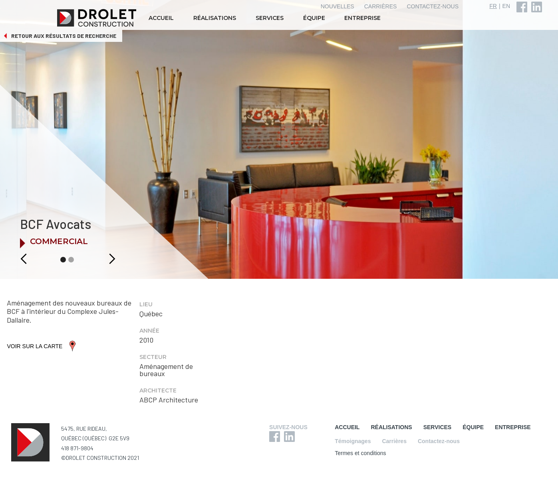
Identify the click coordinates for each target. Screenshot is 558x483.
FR (493, 6)
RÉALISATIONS (214, 18)
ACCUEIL (161, 18)
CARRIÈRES (380, 6)
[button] (15, 259)
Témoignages (353, 441)
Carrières (394, 441)
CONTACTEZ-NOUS (433, 6)
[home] (97, 18)
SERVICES (270, 18)
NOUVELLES (337, 6)
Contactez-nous (439, 441)
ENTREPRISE (362, 18)
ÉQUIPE (314, 18)
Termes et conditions (360, 453)
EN (506, 6)
